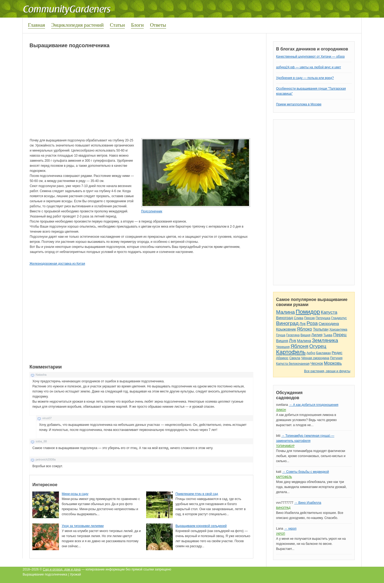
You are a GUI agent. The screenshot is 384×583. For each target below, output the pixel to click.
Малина (285, 312)
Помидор (308, 311)
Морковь (333, 363)
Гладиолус (339, 318)
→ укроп (290, 528)
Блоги (137, 25)
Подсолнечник (151, 211)
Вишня (305, 335)
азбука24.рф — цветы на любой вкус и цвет (308, 67)
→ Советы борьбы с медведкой (305, 472)
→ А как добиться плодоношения (313, 405)
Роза (312, 323)
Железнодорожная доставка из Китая (57, 263)
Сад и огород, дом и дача (62, 569)
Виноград (284, 318)
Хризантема (338, 329)
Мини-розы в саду (75, 494)
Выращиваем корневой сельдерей (201, 526)
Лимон (281, 410)
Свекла (294, 358)
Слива (298, 318)
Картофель (291, 352)
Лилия (317, 335)
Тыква (328, 335)
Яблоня (299, 346)
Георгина (292, 335)
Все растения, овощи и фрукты (327, 371)
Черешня (283, 347)
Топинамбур (285, 446)
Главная (36, 25)
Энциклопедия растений (77, 25)
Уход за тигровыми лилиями (82, 526)
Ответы (158, 25)
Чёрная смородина (315, 358)
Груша (280, 335)
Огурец (317, 346)
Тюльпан (320, 329)
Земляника (325, 340)
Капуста (329, 312)
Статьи (117, 25)
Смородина (329, 324)
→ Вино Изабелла (307, 503)
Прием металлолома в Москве (298, 104)
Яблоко (304, 329)
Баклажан (323, 353)
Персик (309, 318)
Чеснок (316, 363)
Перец (340, 334)
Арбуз (310, 353)
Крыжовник (286, 329)
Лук (302, 324)
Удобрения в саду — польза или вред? (305, 78)
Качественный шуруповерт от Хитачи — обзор (310, 56)
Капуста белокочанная (292, 364)
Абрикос (282, 358)
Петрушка (323, 318)
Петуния (336, 358)
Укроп (280, 533)
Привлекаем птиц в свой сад (196, 494)
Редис (337, 353)
